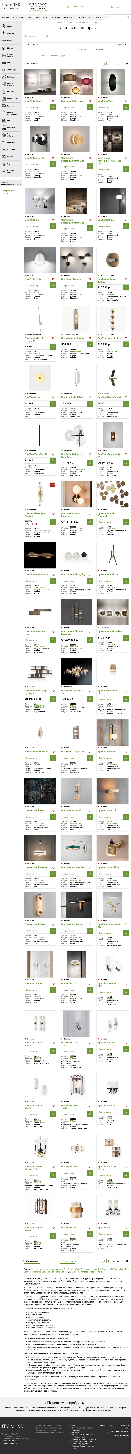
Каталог (6, 17)
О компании (96, 17)
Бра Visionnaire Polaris (72, 338)
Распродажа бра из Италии (91, 1271)
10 (122, 63)
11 (127, 63)
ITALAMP (110, 294)
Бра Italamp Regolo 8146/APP (34, 339)
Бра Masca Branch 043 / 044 (109, 925)
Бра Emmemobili (105, 1269)
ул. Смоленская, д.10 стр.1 (38, 11)
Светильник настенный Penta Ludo (72, 159)
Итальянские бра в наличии (51, 1269)
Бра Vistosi (74, 1271)
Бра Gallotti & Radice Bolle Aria (71, 455)
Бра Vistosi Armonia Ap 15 (109, 455)
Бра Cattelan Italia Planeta (70, 515)
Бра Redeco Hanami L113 (107, 692)
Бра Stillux (55, 1271)
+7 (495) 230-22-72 (38, 4)
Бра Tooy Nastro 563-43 (109, 397)
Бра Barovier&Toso (72, 1269)
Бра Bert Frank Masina (36, 867)
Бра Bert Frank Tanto (35, 810)
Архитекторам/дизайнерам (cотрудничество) (82, 1435)
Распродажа (33, 17)
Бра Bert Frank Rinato (72, 924)
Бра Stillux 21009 (33, 983)
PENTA (36, 114)
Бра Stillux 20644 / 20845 (34, 1229)
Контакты (81, 17)
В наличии (18, 17)
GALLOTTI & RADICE (78, 470)
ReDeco (110, 706)
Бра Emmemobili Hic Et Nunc (36, 633)
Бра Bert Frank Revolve (72, 867)
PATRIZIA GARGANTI (42, 531)
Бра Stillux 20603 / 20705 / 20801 (34, 1168)
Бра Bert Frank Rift (107, 751)
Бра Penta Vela (105, 100)
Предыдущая (32, 1261)
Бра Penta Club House (72, 100)
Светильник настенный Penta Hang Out (109, 160)
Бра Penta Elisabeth (71, 279)
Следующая (67, 1261)
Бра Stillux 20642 (69, 1227)
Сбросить (121, 45)
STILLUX (73, 706)
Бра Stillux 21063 (69, 983)
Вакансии (75, 1432)
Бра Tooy (64, 1271)
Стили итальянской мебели (82, 1428)
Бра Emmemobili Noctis (36, 574)
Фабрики (68, 17)
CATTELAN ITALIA (77, 529)
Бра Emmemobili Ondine (110, 631)
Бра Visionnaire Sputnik (109, 338)
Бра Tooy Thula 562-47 (36, 454)
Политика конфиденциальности (84, 1439)
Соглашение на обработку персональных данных (82, 1442)
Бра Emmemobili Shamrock (106, 515)
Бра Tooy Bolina (33, 397)
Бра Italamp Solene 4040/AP (107, 280)
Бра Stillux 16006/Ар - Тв (72, 692)
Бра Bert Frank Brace (35, 924)
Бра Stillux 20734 (69, 1166)
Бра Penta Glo (32, 219)
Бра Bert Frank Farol (71, 810)
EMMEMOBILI (112, 529)
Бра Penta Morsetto (34, 157)
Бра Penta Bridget (106, 219)
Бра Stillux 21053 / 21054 (70, 1044)
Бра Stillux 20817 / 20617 (70, 1107)
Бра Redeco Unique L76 (72, 751)
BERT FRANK (112, 765)
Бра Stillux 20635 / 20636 (107, 1168)
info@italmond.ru (38, 6)
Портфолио (76, 1430)
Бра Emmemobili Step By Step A (35, 692)
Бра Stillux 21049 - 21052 (107, 985)
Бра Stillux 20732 (106, 1227)
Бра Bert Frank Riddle (108, 867)
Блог (73, 1425)
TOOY (36, 411)
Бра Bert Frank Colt (107, 810)
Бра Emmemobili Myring (73, 574)
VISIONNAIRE (75, 351)
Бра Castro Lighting (89, 1269)
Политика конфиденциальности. (10, 1442)
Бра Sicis (46, 1271)
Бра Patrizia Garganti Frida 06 (35, 515)
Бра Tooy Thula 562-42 (72, 397)
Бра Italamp (119, 1269)
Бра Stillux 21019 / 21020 (34, 1044)
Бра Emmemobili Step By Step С (72, 633)
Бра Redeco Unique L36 (36, 751)
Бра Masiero (35, 1271)
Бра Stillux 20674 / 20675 (34, 1107)
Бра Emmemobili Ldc (108, 574)
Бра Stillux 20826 (106, 1105)
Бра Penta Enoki (33, 279)
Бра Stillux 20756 (106, 1042)
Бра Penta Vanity (33, 100)
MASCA (110, 940)
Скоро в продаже (51, 17)
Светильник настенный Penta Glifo (72, 221)
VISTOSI (110, 470)
